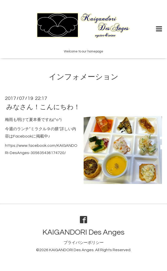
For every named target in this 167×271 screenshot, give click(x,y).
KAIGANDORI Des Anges (83, 232)
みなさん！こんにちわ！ (43, 107)
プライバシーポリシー (84, 243)
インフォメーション (83, 77)
